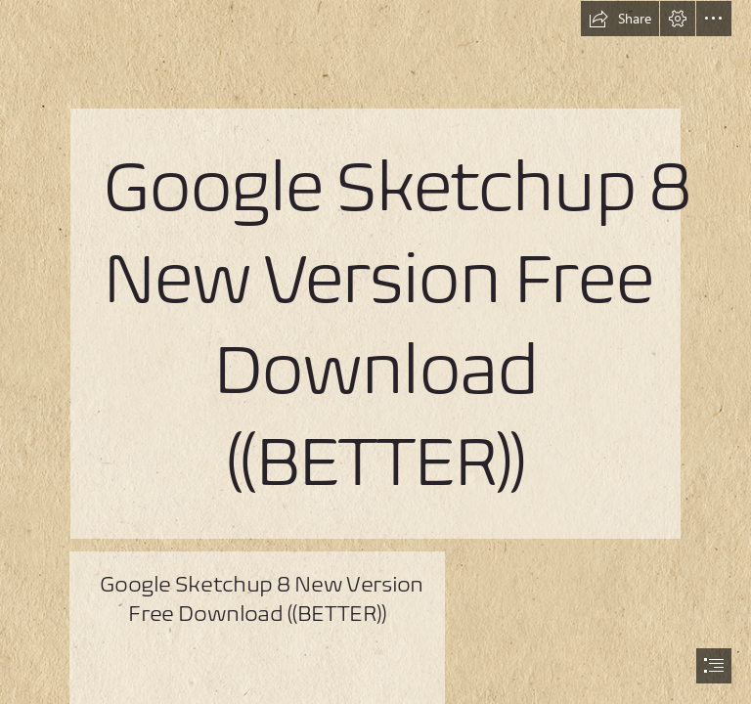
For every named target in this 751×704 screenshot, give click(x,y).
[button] (620, 18)
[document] (375, 352)
